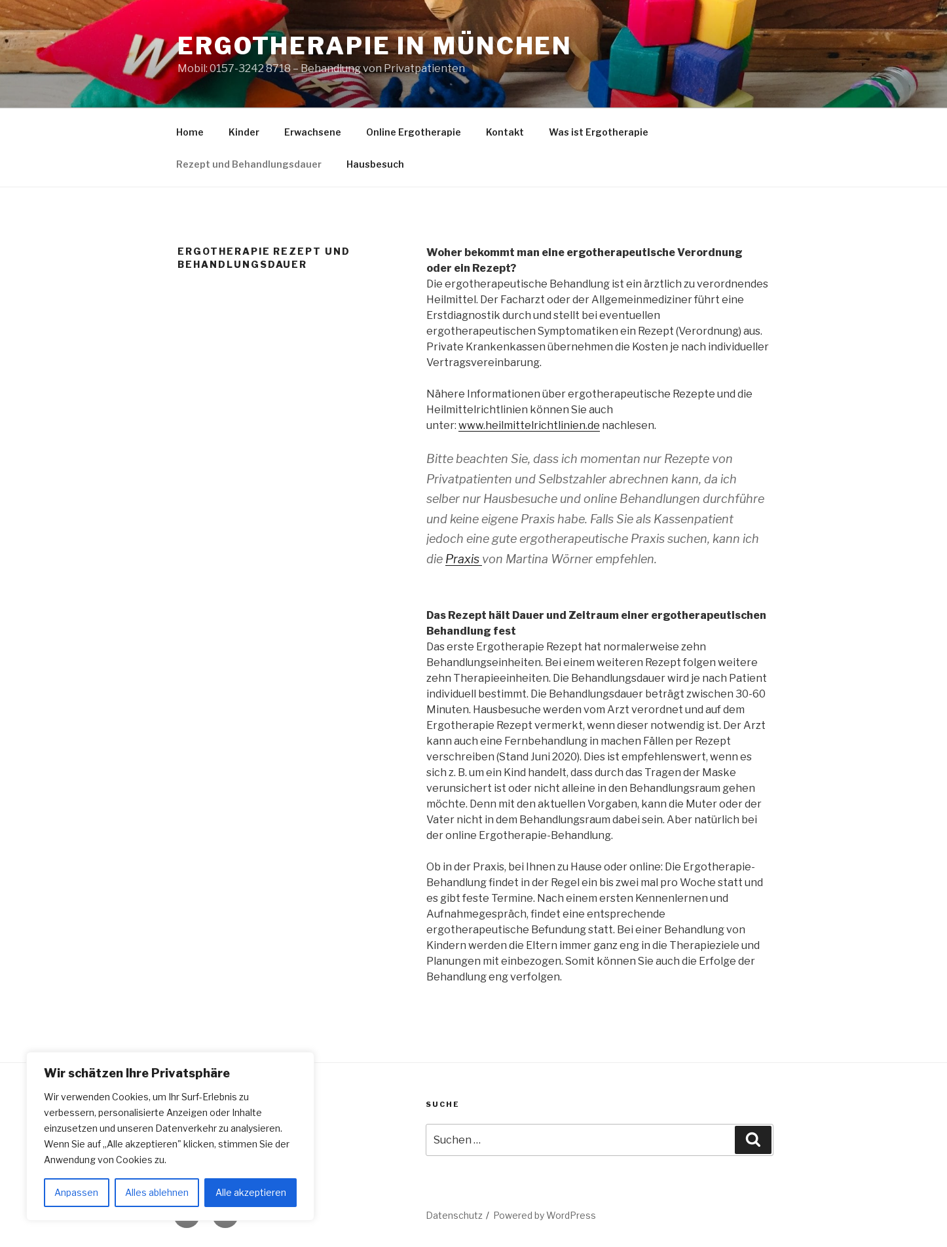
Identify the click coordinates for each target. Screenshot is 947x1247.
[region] (170, 1136)
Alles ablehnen (157, 1192)
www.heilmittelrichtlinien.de (529, 425)
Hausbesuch (375, 164)
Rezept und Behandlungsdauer (249, 164)
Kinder (244, 132)
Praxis (463, 559)
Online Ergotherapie (413, 132)
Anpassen (76, 1192)
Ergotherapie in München (374, 45)
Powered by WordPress (544, 1215)
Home (190, 132)
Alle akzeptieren (250, 1192)
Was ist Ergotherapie (598, 132)
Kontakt (505, 132)
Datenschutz (454, 1215)
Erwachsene (312, 132)
